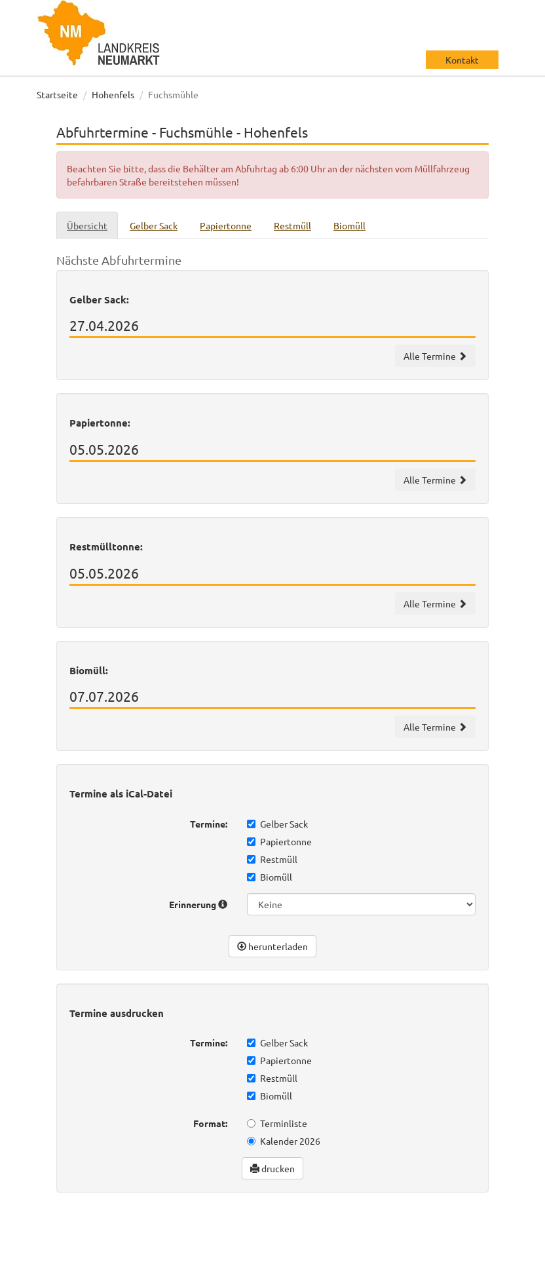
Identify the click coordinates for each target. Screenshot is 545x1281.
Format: (210, 1123)
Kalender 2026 (283, 1141)
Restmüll (272, 859)
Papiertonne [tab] (226, 225)
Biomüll (269, 877)
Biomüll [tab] (349, 225)
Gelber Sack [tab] (154, 225)
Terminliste (277, 1123)
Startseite (57, 94)
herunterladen (272, 946)
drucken (272, 1168)
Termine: (208, 824)
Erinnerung (198, 904)
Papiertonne (279, 841)
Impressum (139, 1268)
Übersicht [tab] (87, 225)
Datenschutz (76, 1268)
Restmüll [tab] (292, 225)
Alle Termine (435, 356)
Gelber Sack (277, 824)
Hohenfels (113, 94)
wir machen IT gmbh (455, 1228)
